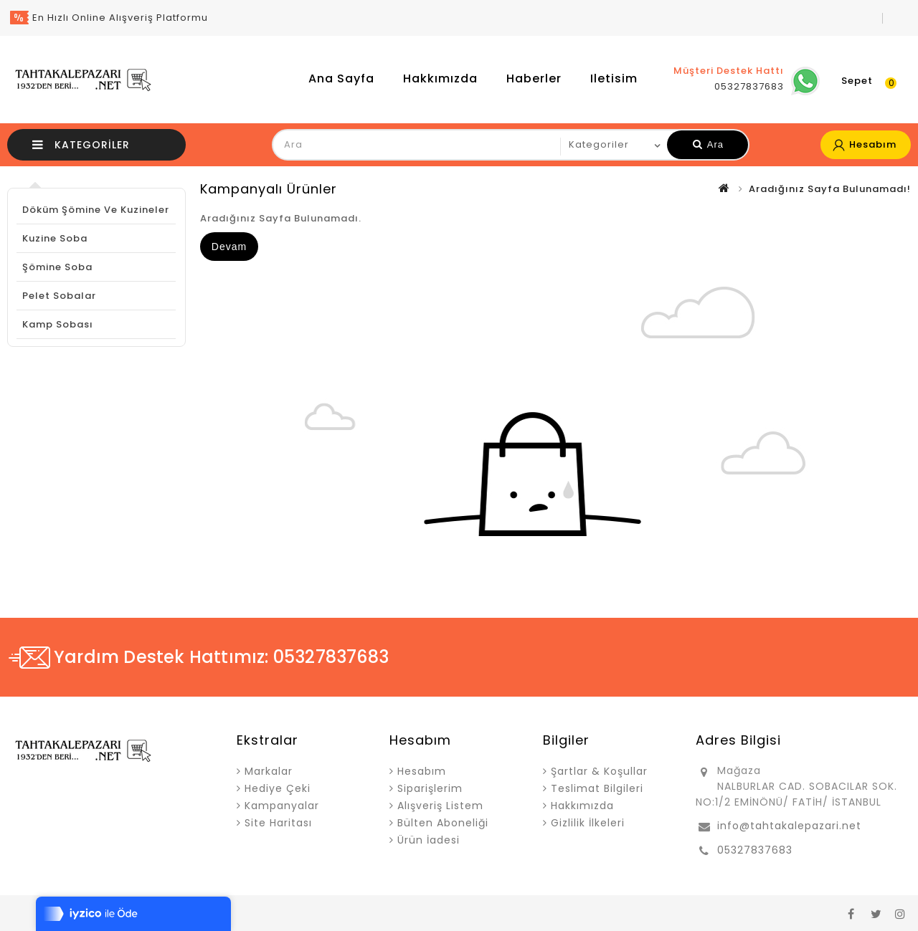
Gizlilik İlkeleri (588, 823)
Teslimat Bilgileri (597, 788)
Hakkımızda (440, 78)
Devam (229, 246)
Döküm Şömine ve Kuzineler (95, 209)
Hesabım (421, 771)
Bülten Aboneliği (442, 823)
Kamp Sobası (57, 324)
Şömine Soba (57, 267)
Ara (708, 144)
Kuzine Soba (54, 238)
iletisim (614, 78)
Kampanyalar (282, 805)
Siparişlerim (430, 788)
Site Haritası (278, 823)
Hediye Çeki (278, 788)
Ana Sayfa (341, 78)
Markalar (269, 771)
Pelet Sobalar (59, 295)
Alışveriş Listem (440, 805)
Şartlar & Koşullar (599, 771)
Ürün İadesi (428, 840)
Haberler (534, 78)
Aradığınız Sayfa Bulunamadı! (830, 189)
